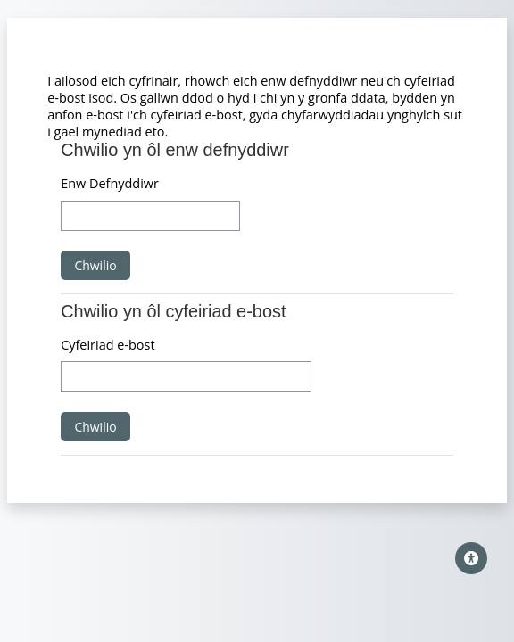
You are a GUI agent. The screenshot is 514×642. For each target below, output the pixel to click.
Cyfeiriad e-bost (107, 344)
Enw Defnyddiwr (110, 183)
